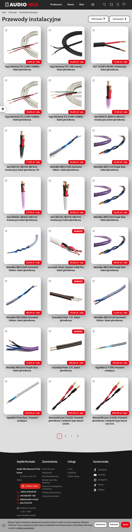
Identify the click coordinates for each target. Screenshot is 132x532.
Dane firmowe (48, 469)
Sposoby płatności (50, 476)
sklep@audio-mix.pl (27, 499)
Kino (81, 4)
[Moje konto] (117, 4)
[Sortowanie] (119, 19)
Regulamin (47, 473)
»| (77, 436)
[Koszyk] (111, 4)
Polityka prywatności (51, 493)
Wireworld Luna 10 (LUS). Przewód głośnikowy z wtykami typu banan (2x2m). (66, 421)
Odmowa (114, 525)
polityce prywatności (25, 528)
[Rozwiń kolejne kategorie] (92, 4)
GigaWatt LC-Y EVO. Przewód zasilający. (109, 368)
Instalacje (72, 473)
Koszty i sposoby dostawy (49, 481)
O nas (70, 469)
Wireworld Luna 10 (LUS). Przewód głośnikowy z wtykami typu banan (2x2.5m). (109, 421)
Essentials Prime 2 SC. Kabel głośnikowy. (66, 368)
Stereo (70, 4)
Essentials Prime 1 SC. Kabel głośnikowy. (66, 317)
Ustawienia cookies (50, 496)
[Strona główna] (22, 4)
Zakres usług (73, 476)
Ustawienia (100, 525)
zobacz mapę (32, 486)
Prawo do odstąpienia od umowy (52, 487)
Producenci (56, 4)
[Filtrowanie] (98, 19)
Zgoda (125, 525)
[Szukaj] (104, 4)
